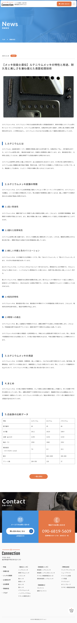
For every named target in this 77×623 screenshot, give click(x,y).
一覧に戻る (39, 476)
